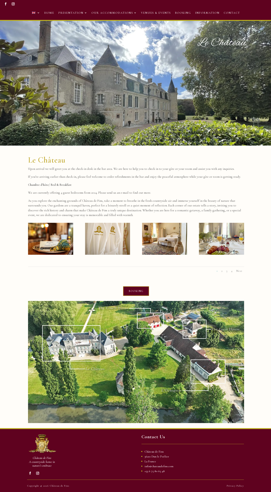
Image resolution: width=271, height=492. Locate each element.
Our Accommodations (112, 11)
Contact (232, 11)
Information (207, 11)
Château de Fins (154, 451)
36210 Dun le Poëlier (157, 456)
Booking (183, 11)
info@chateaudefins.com (159, 466)
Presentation (71, 11)
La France (150, 461)
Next (239, 270)
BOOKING (136, 290)
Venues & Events (156, 11)
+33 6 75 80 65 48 (155, 471)
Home (49, 11)
